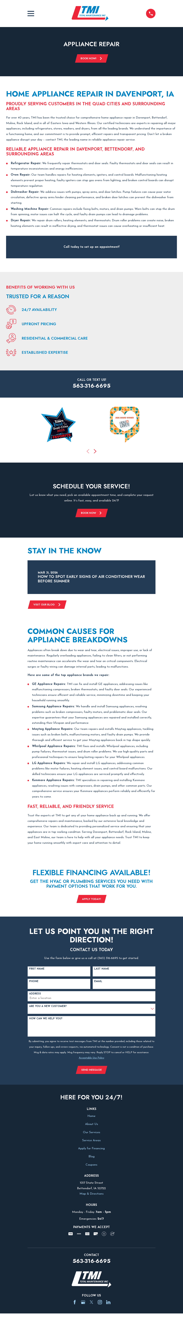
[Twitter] (91, 1304)
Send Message (91, 1071)
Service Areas (91, 1142)
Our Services (91, 1134)
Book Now (91, 513)
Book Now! (92, 59)
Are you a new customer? (48, 1007)
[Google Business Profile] (83, 1304)
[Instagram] (100, 1304)
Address (35, 995)
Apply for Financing (91, 1150)
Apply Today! (91, 900)
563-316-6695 (91, 386)
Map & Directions (91, 1195)
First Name (36, 970)
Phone (33, 982)
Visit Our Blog (47, 605)
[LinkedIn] (108, 1304)
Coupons (91, 1166)
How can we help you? (45, 1020)
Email (98, 982)
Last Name (101, 970)
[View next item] (95, 451)
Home (91, 1117)
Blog (91, 1158)
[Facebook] (75, 1304)
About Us (91, 1125)
